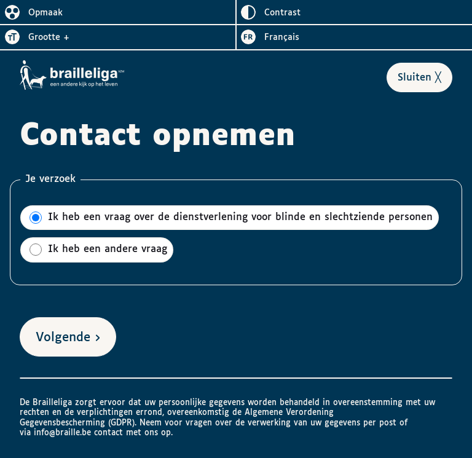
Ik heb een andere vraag (98, 249)
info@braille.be (62, 432)
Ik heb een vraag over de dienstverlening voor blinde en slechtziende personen (231, 217)
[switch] (118, 12)
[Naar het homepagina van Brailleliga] (73, 75)
